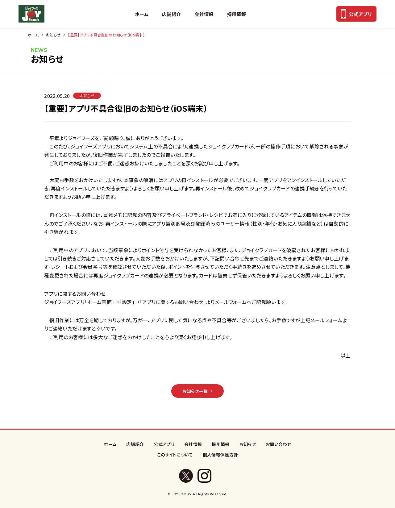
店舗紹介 (171, 14)
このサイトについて (175, 455)
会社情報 (203, 14)
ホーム (141, 14)
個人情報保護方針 (220, 455)
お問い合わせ (278, 444)
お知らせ (53, 34)
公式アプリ (164, 444)
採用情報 (236, 14)
